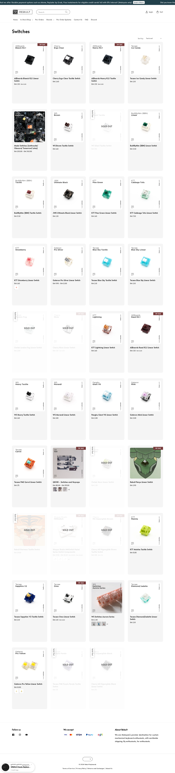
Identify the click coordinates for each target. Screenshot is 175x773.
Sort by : (141, 38)
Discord (94, 20)
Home (15, 20)
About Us (109, 768)
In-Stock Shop (25, 20)
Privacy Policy (81, 768)
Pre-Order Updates (64, 20)
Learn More (144, 2)
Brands (49, 20)
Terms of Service (69, 768)
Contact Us (78, 20)
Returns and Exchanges (96, 768)
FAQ (86, 20)
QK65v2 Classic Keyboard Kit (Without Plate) (20, 767)
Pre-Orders (39, 20)
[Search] (66, 12)
